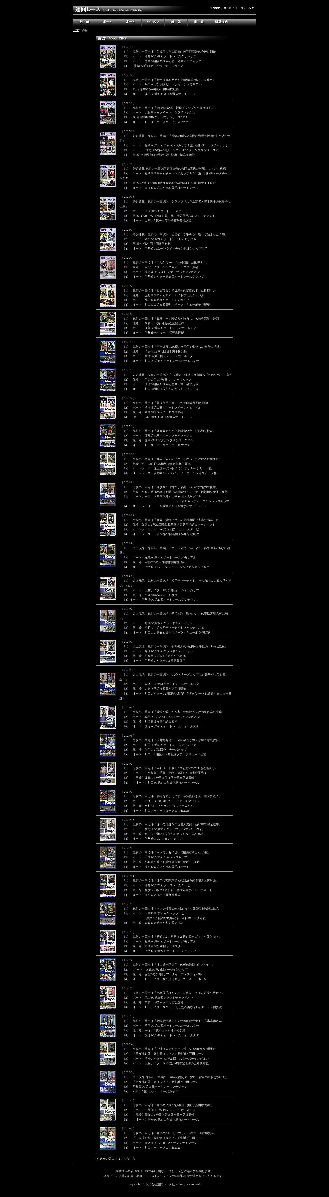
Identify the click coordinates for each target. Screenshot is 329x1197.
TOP (76, 30)
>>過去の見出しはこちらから (115, 1158)
